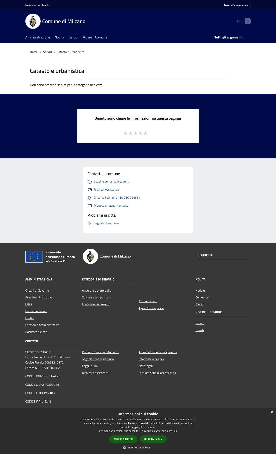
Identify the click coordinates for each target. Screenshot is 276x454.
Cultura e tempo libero (96, 297)
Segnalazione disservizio (98, 359)
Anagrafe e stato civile (96, 290)
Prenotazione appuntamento (100, 352)
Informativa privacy (151, 359)
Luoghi (200, 323)
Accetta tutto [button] (123, 439)
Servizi (47, 52)
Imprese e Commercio (96, 304)
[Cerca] (246, 21)
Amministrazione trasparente (158, 352)
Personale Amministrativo (42, 325)
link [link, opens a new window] (175, 431)
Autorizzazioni (148, 301)
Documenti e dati (36, 331)
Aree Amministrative (39, 297)
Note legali (146, 366)
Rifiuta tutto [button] (153, 438)
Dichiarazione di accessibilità (157, 372)
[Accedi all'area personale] (236, 5)
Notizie (200, 290)
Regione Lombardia (37, 5)
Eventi (200, 330)
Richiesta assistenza (95, 372)
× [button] (271, 412)
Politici (29, 318)
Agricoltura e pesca (151, 308)
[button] (138, 447)
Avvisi (199, 304)
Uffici (28, 304)
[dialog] (138, 431)
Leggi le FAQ (90, 366)
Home (34, 52)
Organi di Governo (37, 290)
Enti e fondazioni (36, 311)
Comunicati (203, 297)
